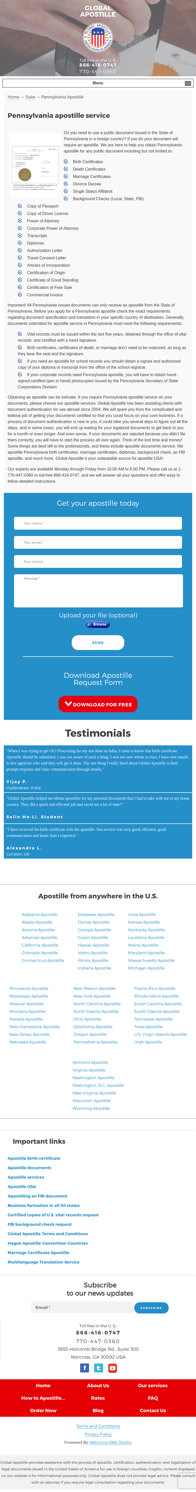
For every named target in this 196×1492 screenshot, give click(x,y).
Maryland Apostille (146, 952)
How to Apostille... (43, 1398)
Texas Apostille (148, 1026)
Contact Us (153, 1410)
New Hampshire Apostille (34, 1026)
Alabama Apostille (39, 914)
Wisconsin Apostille (91, 1100)
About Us (98, 1385)
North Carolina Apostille (97, 1003)
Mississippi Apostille (28, 995)
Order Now (43, 1410)
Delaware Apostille (96, 914)
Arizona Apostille (38, 929)
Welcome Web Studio (110, 1442)
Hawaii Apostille (93, 944)
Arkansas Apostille (39, 937)
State (30, 97)
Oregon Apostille (90, 1034)
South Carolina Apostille (157, 1003)
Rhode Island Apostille (156, 995)
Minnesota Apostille (28, 988)
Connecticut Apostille (43, 960)
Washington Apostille (93, 1077)
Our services (153, 1385)
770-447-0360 (98, 71)
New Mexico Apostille (95, 988)
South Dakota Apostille (156, 1011)
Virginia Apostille (88, 1069)
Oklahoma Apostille (93, 1026)
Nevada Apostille (25, 1018)
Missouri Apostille (26, 1003)
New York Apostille (92, 995)
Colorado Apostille (40, 952)
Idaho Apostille (92, 952)
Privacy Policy (98, 1434)
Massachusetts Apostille (151, 960)
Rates (98, 1398)
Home (13, 97)
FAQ (153, 1398)
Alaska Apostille (37, 922)
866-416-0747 (98, 64)
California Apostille (40, 944)
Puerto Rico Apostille (154, 988)
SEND (98, 643)
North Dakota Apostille (96, 1011)
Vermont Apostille (90, 1062)
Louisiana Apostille (146, 937)
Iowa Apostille (142, 914)
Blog (98, 1410)
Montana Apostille (27, 1011)
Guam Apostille (93, 937)
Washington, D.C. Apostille (98, 1085)
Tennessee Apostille (153, 1018)
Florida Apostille (93, 922)
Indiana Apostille (94, 967)
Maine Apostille (143, 944)
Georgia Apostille (94, 929)
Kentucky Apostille (146, 929)
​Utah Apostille (148, 1041)
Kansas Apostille (144, 922)
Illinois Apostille (93, 960)
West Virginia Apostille (94, 1092)
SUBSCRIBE (151, 1307)
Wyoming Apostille (91, 1108)
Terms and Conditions (98, 1425)
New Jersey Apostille (29, 1034)
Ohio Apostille (87, 1018)
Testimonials (98, 732)
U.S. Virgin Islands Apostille (160, 1034)
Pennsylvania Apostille (95, 1041)
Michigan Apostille (146, 967)
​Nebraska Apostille (27, 1041)
